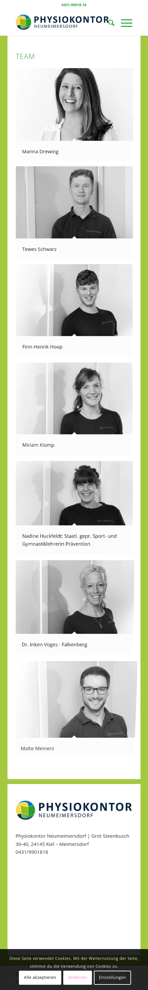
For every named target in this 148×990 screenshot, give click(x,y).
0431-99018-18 (74, 4)
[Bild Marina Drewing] (77, 117)
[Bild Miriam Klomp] (77, 412)
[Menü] (123, 22)
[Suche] (108, 22)
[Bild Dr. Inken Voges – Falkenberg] (77, 608)
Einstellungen (112, 977)
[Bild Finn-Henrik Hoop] (77, 314)
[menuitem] (108, 22)
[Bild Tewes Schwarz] (77, 215)
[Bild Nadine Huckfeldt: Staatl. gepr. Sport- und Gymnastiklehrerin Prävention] (77, 510)
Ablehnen (77, 977)
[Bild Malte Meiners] (77, 707)
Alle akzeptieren (40, 977)
